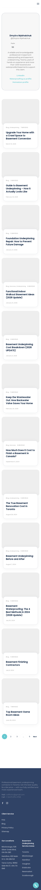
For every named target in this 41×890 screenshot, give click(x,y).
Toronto (25, 852)
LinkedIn (20, 75)
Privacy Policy (7, 828)
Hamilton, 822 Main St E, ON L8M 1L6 (10, 857)
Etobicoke (26, 867)
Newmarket (27, 871)
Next (35, 737)
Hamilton (26, 860)
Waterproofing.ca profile (21, 79)
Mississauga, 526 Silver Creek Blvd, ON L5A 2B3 (9, 849)
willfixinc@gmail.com (15, 795)
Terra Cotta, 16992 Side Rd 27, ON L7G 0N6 (9, 866)
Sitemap (5, 831)
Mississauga (27, 856)
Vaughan (26, 864)
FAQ (3, 820)
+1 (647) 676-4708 (13, 797)
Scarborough (27, 875)
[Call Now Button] (36, 885)
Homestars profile (20, 82)
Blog (3, 824)
